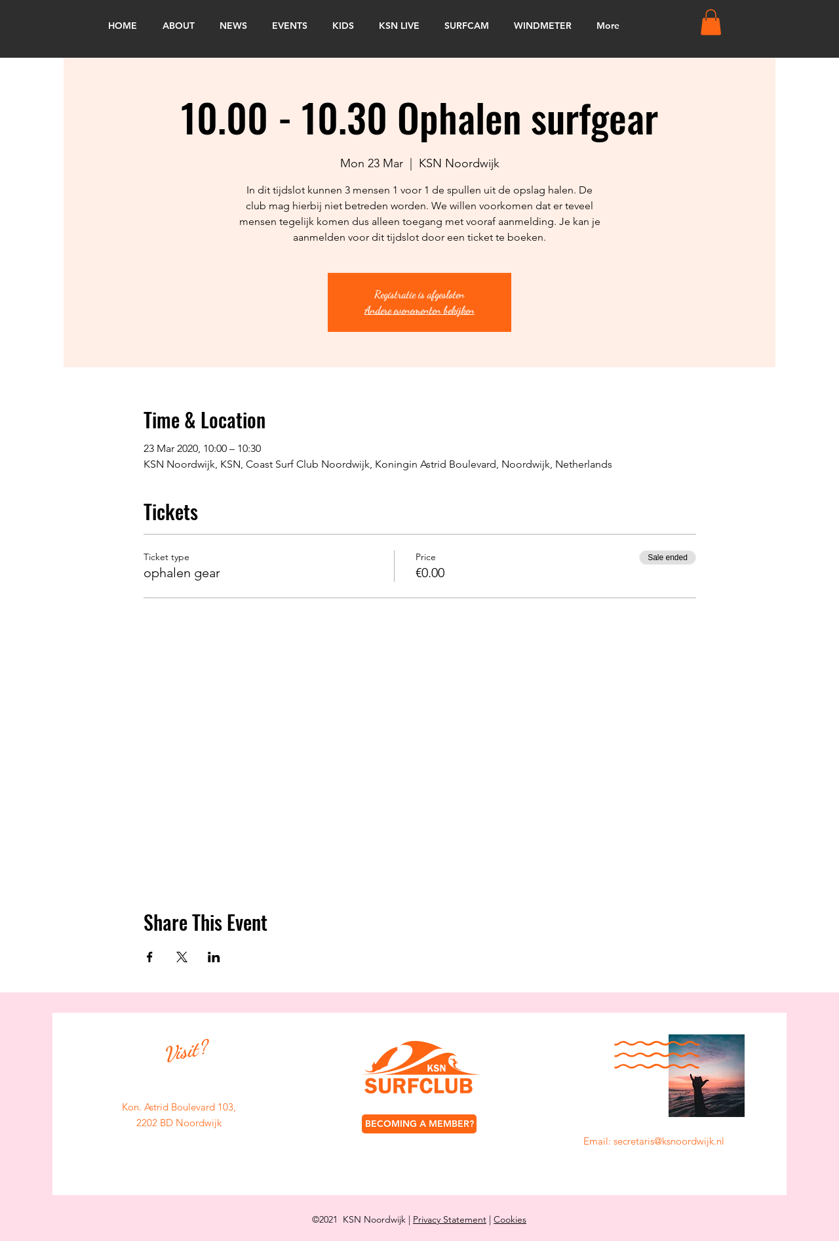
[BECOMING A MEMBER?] (419, 1123)
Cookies (510, 1219)
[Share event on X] (182, 957)
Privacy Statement (449, 1219)
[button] (711, 22)
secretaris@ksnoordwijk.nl (669, 1141)
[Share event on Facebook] (150, 957)
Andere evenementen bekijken (419, 310)
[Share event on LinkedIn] (214, 957)
